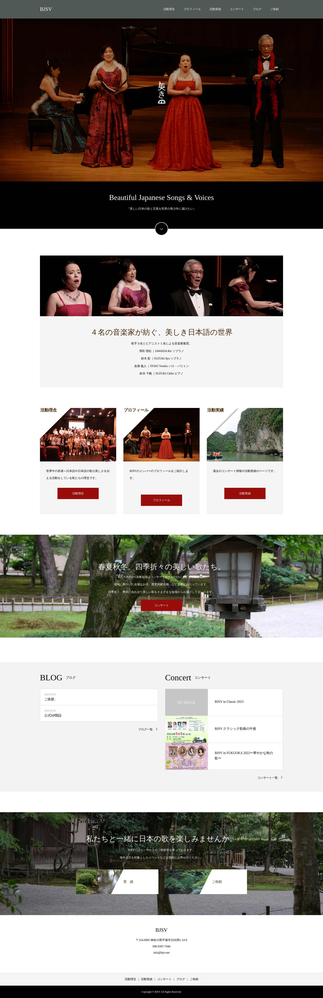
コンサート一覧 (267, 777)
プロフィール (192, 9)
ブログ (257, 9)
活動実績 (215, 9)
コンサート (237, 9)
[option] (161, 90)
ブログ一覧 (145, 729)
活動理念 (169, 9)
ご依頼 (274, 9)
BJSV (46, 9)
